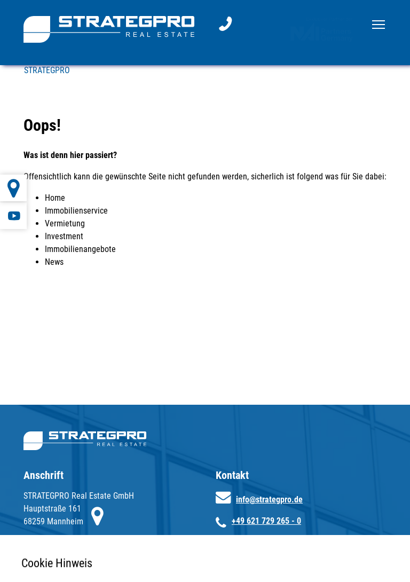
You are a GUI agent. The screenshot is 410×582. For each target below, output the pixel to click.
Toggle (379, 22)
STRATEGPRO (47, 70)
